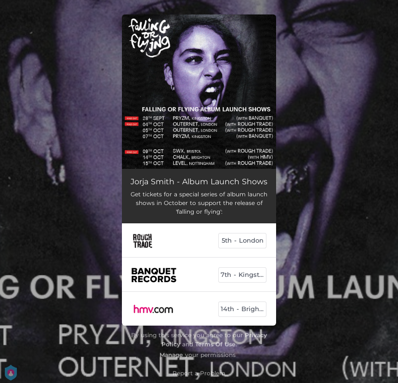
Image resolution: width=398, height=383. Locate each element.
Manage (171, 354)
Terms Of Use (215, 344)
